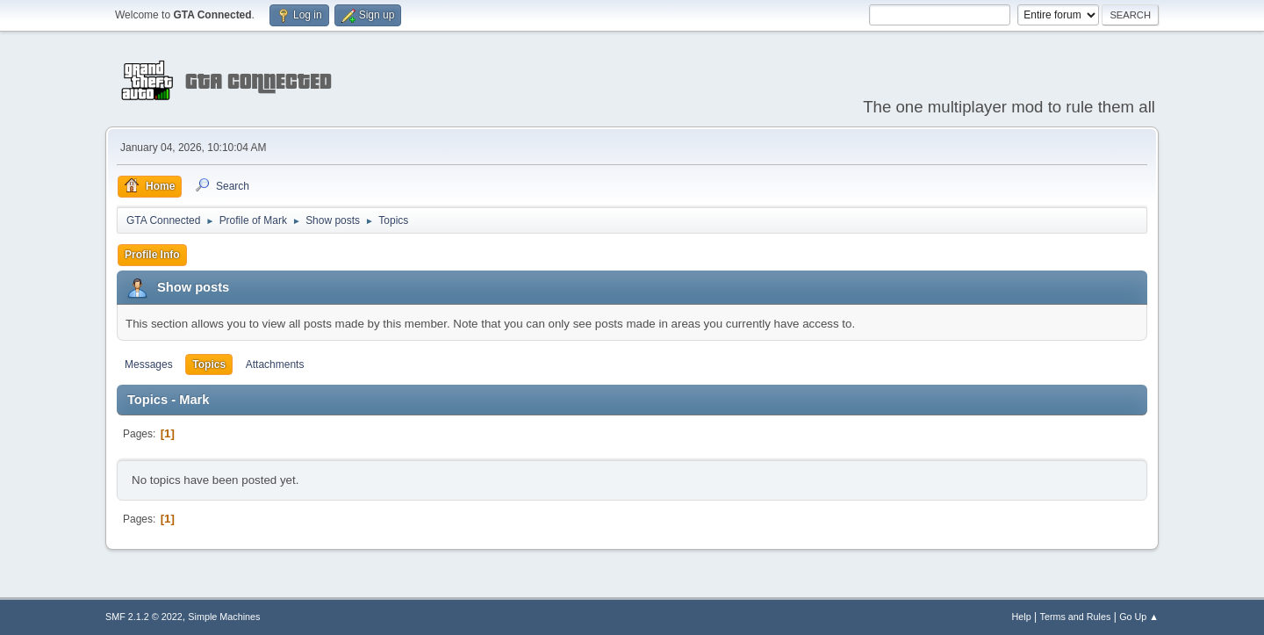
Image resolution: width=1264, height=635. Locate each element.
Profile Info (152, 255)
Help (1021, 616)
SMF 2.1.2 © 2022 (144, 616)
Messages (149, 364)
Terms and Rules (1075, 616)
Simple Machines (224, 616)
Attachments (275, 364)
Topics (209, 364)
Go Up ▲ (1139, 616)
